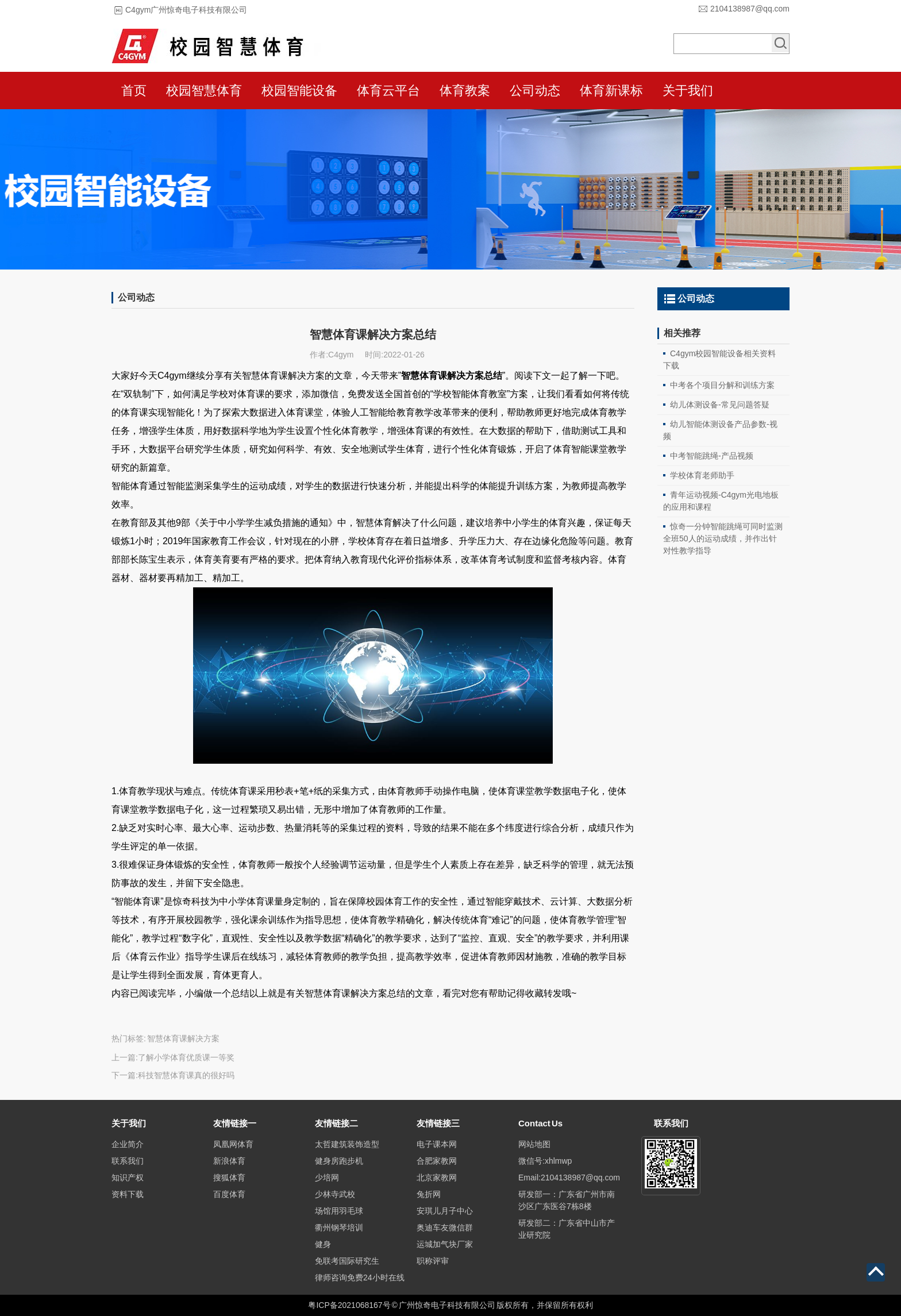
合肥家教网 (437, 1160)
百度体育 (229, 1194)
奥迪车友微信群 (445, 1227)
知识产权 (127, 1177)
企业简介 (127, 1144)
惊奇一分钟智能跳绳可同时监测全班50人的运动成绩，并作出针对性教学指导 (723, 538)
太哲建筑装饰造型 (347, 1144)
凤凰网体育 (233, 1144)
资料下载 (127, 1194)
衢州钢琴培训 (339, 1227)
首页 (134, 90)
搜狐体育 (229, 1177)
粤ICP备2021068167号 (349, 1305)
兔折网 (429, 1194)
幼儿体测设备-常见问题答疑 (719, 404)
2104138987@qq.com (750, 8)
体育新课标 (611, 90)
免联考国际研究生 (347, 1260)
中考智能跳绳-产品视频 (711, 455)
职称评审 (433, 1260)
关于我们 (688, 90)
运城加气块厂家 (445, 1244)
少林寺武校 (335, 1194)
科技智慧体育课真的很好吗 (186, 1075)
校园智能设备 (299, 90)
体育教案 (465, 90)
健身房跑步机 (339, 1160)
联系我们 (127, 1160)
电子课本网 (437, 1144)
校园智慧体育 (204, 90)
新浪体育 (229, 1160)
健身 (323, 1244)
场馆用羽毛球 (339, 1210)
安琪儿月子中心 (445, 1210)
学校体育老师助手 (702, 475)
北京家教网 (437, 1177)
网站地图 (534, 1144)
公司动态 (535, 90)
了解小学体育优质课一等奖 (186, 1057)
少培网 (327, 1177)
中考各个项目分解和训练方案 (722, 385)
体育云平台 (388, 90)
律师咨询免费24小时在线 (360, 1277)
